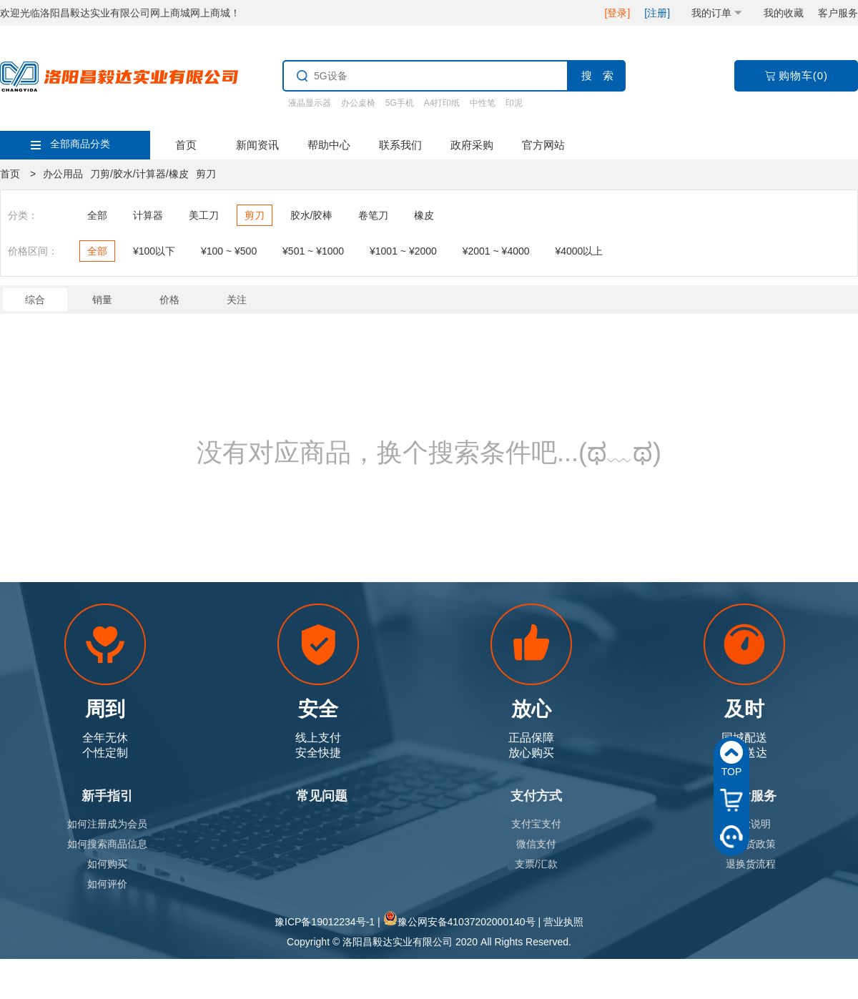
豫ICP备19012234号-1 (325, 921)
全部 (97, 215)
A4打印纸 (442, 103)
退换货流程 (751, 864)
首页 (186, 145)
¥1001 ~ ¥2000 (403, 251)
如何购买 (107, 864)
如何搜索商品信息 (107, 844)
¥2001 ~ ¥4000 (496, 251)
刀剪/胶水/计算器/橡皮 (139, 173)
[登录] (618, 13)
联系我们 (400, 145)
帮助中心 (328, 145)
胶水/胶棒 (311, 215)
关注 (237, 299)
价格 (169, 299)
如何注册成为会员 (107, 824)
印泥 (514, 103)
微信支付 (536, 844)
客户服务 (838, 13)
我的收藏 (784, 13)
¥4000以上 (579, 251)
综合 (35, 299)
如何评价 (107, 884)
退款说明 (751, 824)
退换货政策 (751, 844)
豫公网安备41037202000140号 (467, 921)
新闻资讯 (257, 145)
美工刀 (204, 215)
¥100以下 (154, 251)
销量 (102, 299)
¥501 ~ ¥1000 (313, 251)
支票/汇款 (536, 864)
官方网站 (543, 145)
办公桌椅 (358, 103)
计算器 (148, 215)
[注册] (657, 13)
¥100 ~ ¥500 (229, 251)
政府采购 (471, 145)
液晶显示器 (309, 103)
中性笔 (482, 103)
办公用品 (63, 173)
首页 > (18, 173)
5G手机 (399, 103)
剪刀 (206, 173)
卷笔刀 (373, 215)
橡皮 (424, 215)
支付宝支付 (536, 824)
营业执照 (563, 921)
